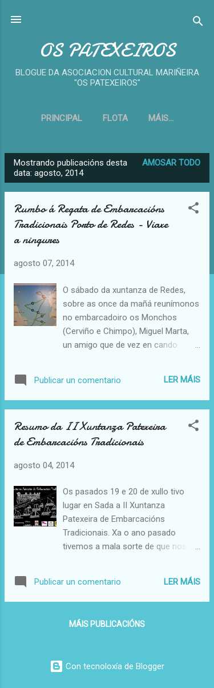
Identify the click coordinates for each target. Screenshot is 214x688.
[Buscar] (198, 23)
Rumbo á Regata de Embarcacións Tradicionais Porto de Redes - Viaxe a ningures (91, 224)
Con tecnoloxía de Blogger (107, 666)
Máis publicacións (107, 624)
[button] (193, 210)
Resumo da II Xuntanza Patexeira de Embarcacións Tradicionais (89, 434)
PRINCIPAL (61, 118)
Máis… (160, 118)
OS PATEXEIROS (107, 50)
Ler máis (182, 380)
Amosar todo (171, 163)
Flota (115, 118)
